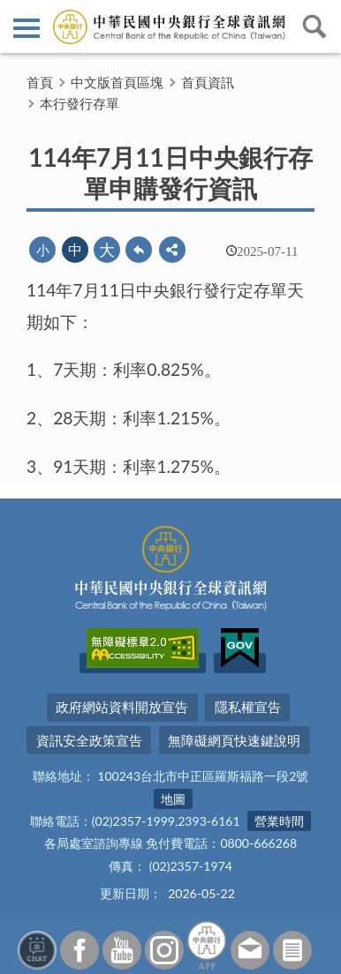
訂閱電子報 (292, 950)
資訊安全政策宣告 (89, 740)
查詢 (314, 26)
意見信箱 (250, 950)
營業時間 (279, 820)
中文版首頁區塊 (117, 82)
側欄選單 (26, 28)
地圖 (173, 798)
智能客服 (37, 950)
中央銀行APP (206, 945)
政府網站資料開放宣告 (122, 707)
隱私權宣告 (248, 707)
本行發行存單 (79, 103)
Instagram (164, 950)
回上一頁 (138, 249)
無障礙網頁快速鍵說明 (234, 740)
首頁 (40, 82)
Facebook (79, 950)
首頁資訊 (207, 82)
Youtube (121, 950)
